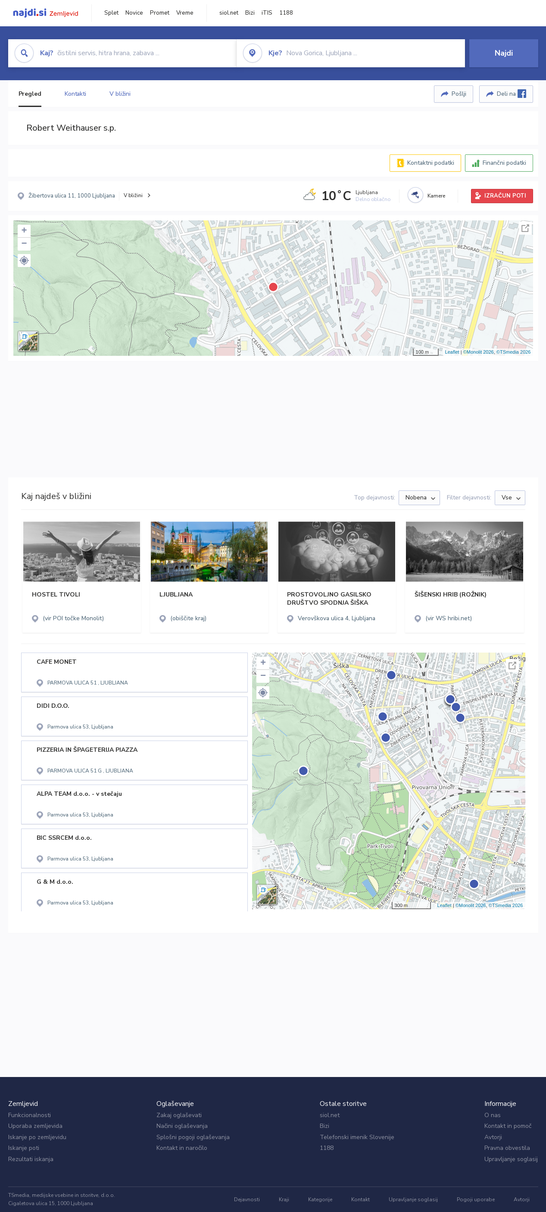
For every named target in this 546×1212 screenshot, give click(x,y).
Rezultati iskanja (30, 1159)
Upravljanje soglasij (511, 1159)
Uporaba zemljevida (35, 1126)
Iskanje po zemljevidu (37, 1137)
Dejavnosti (247, 1199)
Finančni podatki (504, 163)
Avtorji (493, 1137)
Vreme (184, 13)
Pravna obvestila (507, 1148)
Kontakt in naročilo (181, 1148)
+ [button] (24, 231)
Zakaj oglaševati (179, 1115)
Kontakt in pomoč (507, 1126)
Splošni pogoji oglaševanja (193, 1137)
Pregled (30, 94)
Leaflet (452, 352)
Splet (111, 13)
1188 (286, 13)
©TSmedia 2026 (513, 352)
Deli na (511, 93)
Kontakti (75, 94)
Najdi (504, 53)
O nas (492, 1115)
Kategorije (320, 1199)
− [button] (24, 244)
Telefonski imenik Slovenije (357, 1137)
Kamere (436, 195)
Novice (134, 13)
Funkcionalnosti (29, 1115)
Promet (159, 13)
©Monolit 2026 (478, 352)
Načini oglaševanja (182, 1126)
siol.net (228, 13)
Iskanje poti (23, 1148)
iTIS (267, 13)
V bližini (120, 94)
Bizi (250, 13)
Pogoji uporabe (476, 1199)
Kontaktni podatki (430, 163)
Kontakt (360, 1199)
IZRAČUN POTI (505, 196)
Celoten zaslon (525, 228)
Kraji (284, 1199)
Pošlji (459, 94)
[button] (24, 260)
